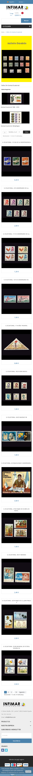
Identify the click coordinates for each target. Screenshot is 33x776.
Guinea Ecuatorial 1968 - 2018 (10, 107)
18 (16, 692)
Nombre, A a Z (14, 132)
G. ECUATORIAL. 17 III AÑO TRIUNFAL (16, 325)
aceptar (28, 771)
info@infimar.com (10, 717)
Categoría (7, 26)
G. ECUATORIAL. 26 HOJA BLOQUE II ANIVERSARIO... (16, 463)
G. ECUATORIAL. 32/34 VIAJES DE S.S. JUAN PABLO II (16, 601)
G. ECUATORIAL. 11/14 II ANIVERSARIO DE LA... (16, 234)
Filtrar (26, 132)
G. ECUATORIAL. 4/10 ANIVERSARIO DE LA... (16, 188)
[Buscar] (16, 20)
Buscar (26, 20)
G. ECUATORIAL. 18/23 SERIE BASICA (16, 371)
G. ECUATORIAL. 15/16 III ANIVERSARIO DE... (16, 280)
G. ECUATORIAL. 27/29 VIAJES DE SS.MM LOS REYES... (16, 510)
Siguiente (22, 692)
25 (4, 132)
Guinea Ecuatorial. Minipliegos (10, 126)
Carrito (16, 14)
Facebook (2, 750)
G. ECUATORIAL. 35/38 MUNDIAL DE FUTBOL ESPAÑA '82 (16, 647)
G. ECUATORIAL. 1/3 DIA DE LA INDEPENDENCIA (16, 142)
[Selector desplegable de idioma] (11, 2)
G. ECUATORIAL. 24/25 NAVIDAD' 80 (16, 417)
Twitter (6, 750)
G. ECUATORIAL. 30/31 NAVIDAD (16, 555)
